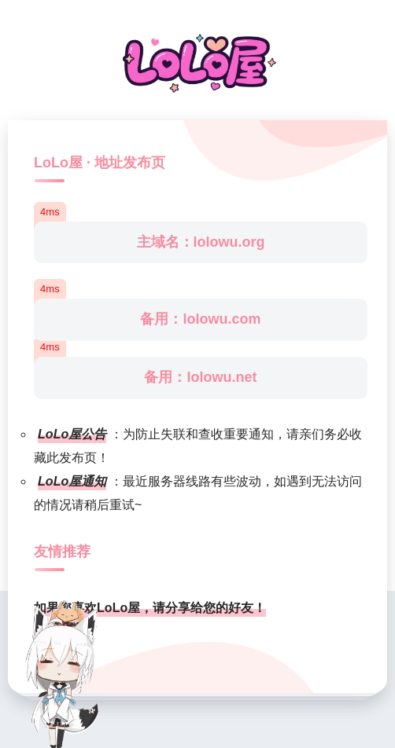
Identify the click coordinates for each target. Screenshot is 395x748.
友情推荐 (62, 551)
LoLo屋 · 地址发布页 (99, 162)
